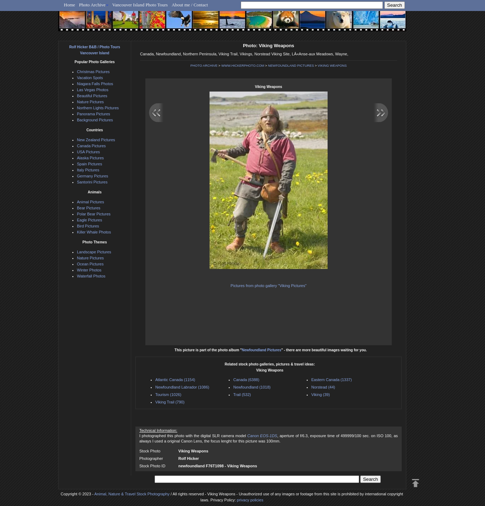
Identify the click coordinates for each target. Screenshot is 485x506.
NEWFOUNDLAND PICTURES (291, 65)
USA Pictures (88, 152)
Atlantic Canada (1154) (175, 380)
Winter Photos (89, 270)
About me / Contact (190, 4)
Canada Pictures (91, 146)
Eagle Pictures (89, 220)
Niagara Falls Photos (95, 84)
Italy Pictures (88, 170)
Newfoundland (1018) (252, 387)
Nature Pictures (90, 102)
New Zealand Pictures (96, 140)
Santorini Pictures (92, 182)
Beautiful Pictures (92, 96)
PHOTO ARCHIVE (204, 65)
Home (69, 4)
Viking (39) (320, 394)
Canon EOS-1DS (262, 436)
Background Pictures (95, 120)
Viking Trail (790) (169, 402)
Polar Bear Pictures (94, 214)
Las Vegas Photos (92, 90)
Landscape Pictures (94, 252)
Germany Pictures (92, 176)
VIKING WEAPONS (332, 65)
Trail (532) (242, 394)
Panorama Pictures (93, 114)
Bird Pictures (88, 226)
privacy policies (250, 500)
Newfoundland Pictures (261, 350)
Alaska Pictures (90, 158)
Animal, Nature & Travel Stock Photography (131, 494)
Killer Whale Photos (94, 232)
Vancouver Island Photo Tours (140, 4)
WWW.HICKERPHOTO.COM (242, 65)
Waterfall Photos (91, 276)
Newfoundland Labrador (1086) (182, 387)
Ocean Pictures (90, 264)
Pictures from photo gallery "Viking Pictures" (268, 286)
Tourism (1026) (168, 394)
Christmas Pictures (93, 72)
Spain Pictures (89, 164)
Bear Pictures (88, 208)
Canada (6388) (246, 380)
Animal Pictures (90, 202)
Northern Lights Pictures (98, 108)
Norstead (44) (323, 387)
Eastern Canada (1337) (331, 380)
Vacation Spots (90, 78)
